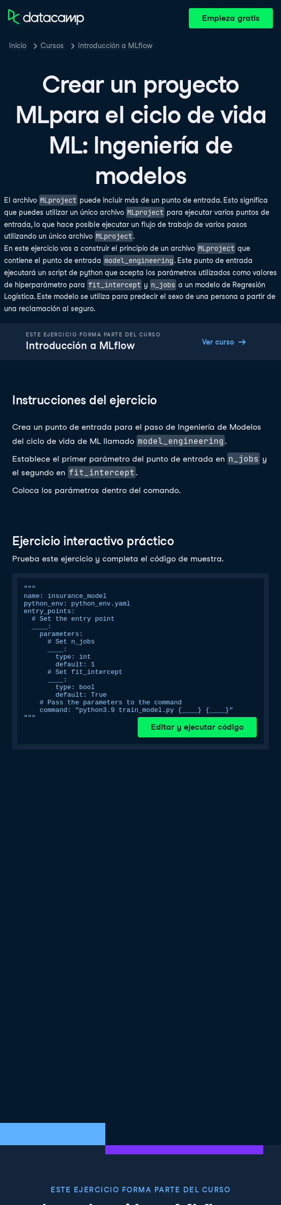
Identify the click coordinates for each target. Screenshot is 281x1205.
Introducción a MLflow (115, 46)
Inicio (17, 46)
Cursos (52, 46)
